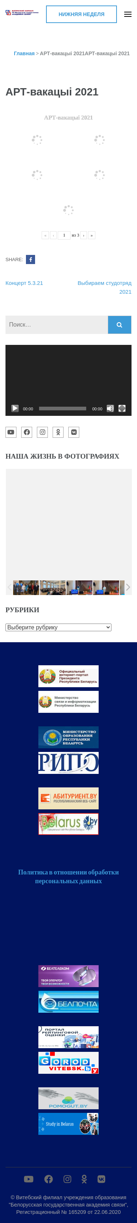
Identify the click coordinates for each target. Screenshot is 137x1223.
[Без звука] (110, 408)
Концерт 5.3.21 (24, 283)
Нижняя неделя (81, 14)
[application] (68, 380)
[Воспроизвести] (15, 408)
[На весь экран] (122, 408)
